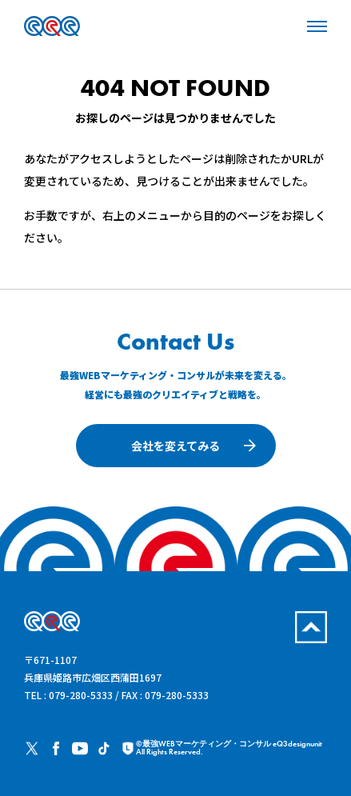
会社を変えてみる (175, 446)
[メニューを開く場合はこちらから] (317, 25)
